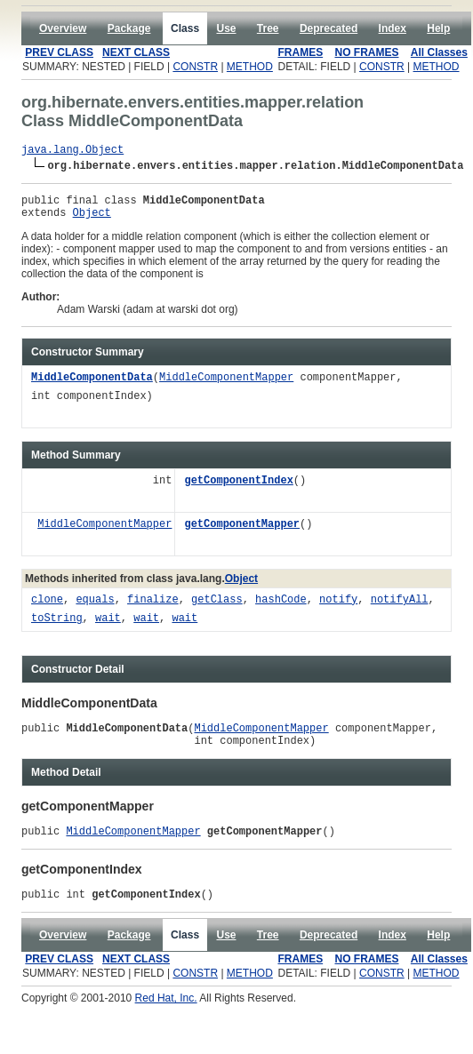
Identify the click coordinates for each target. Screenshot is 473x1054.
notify (338, 608)
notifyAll (400, 608)
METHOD (250, 66)
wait (108, 627)
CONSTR (195, 66)
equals (95, 608)
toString (57, 627)
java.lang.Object (72, 151)
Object (92, 220)
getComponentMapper (242, 532)
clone (47, 608)
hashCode (281, 608)
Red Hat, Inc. (166, 1016)
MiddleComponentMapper (226, 386)
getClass (217, 608)
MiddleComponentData (92, 386)
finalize (153, 608)
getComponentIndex (238, 489)
